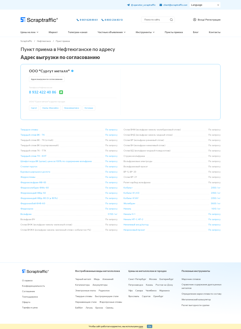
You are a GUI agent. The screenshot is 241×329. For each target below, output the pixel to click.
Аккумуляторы (100, 284)
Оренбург (158, 296)
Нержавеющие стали (86, 302)
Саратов (146, 296)
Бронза (99, 307)
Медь (97, 279)
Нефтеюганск (44, 41)
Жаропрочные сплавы (110, 302)
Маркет (53, 32)
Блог (196, 32)
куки (141, 326)
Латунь (89, 307)
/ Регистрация (212, 19)
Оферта (26, 302)
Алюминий (107, 279)
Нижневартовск (71, 108)
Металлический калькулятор (196, 299)
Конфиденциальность (33, 286)
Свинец (109, 307)
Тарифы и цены (30, 307)
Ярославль (133, 296)
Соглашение (28, 291)
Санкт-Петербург (137, 279)
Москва (153, 279)
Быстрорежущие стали (106, 296)
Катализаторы (82, 284)
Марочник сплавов (191, 279)
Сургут (34, 108)
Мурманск (164, 290)
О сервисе (27, 280)
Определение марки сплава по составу (201, 293)
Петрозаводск (135, 284)
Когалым (89, 108)
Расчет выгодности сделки (195, 305)
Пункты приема (174, 32)
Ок (149, 326)
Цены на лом (28, 32)
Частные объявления (110, 32)
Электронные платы (85, 290)
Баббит (79, 307)
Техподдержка (30, 296)
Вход (201, 19)
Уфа (130, 290)
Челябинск (151, 290)
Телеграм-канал (77, 32)
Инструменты (144, 32)
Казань (149, 284)
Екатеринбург (167, 279)
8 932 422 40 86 (42, 92)
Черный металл (83, 279)
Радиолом (104, 290)
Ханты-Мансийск (50, 108)
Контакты (214, 32)
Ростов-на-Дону (164, 284)
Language (196, 4)
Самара (139, 290)
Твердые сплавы (83, 296)
